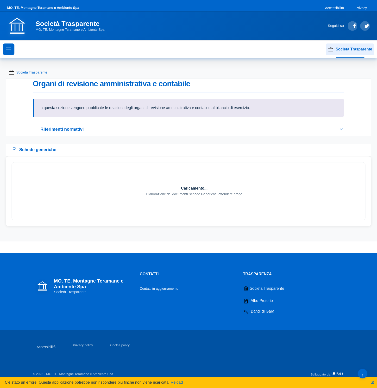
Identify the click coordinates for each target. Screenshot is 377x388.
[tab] (34, 150)
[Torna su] (362, 373)
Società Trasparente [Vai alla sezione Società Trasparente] (263, 288)
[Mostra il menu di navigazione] (8, 49)
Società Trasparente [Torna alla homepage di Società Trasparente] (28, 72)
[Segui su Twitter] (365, 26)
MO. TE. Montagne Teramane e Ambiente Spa (43, 8)
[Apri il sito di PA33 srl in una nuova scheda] (337, 374)
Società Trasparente (350, 49)
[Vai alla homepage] (58, 26)
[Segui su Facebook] (352, 26)
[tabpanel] (188, 191)
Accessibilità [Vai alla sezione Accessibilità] (334, 8)
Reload (177, 382)
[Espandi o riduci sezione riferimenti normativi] (188, 129)
